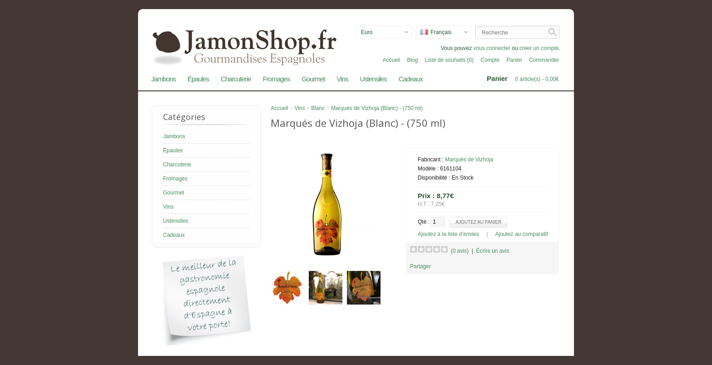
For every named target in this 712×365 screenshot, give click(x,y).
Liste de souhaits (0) (449, 60)
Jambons (163, 79)
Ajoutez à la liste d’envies (448, 234)
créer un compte (539, 48)
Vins (342, 79)
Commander (544, 60)
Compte (489, 60)
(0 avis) (460, 251)
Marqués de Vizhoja (469, 159)
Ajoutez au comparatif (521, 234)
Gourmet (313, 79)
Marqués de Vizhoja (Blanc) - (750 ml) (377, 108)
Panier (514, 60)
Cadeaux (411, 79)
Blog (412, 60)
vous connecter (492, 48)
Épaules (198, 79)
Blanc (318, 108)
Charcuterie (236, 79)
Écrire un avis (492, 251)
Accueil (391, 60)
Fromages (276, 79)
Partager (420, 266)
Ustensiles (373, 79)
